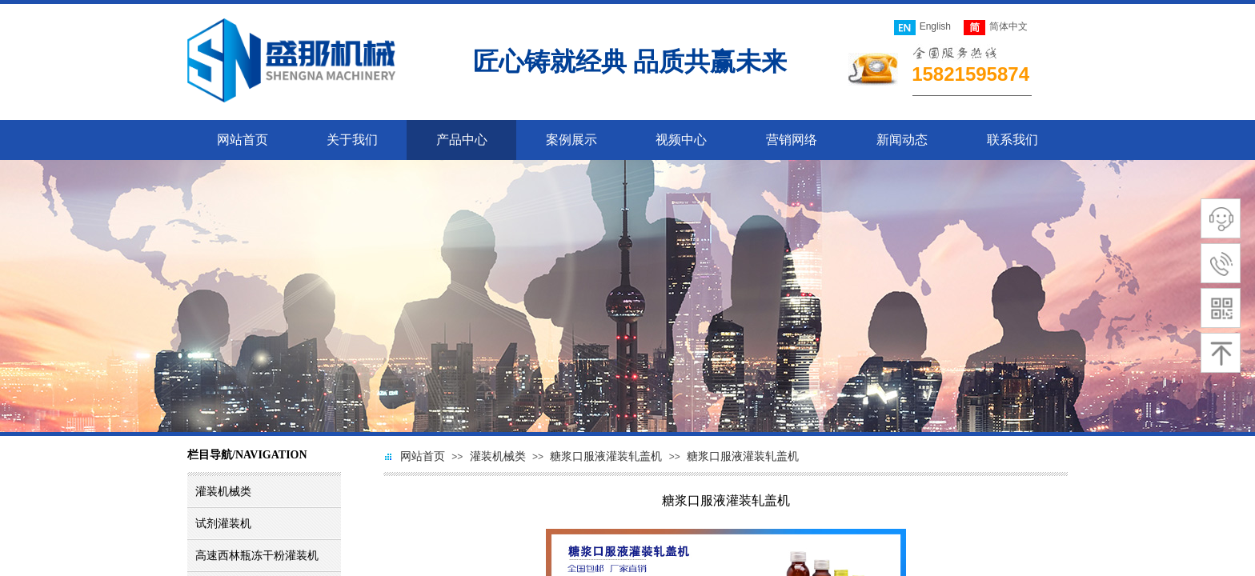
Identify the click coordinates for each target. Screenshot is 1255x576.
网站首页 (422, 456)
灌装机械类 (498, 456)
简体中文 (996, 27)
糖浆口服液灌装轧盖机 (606, 456)
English (922, 27)
